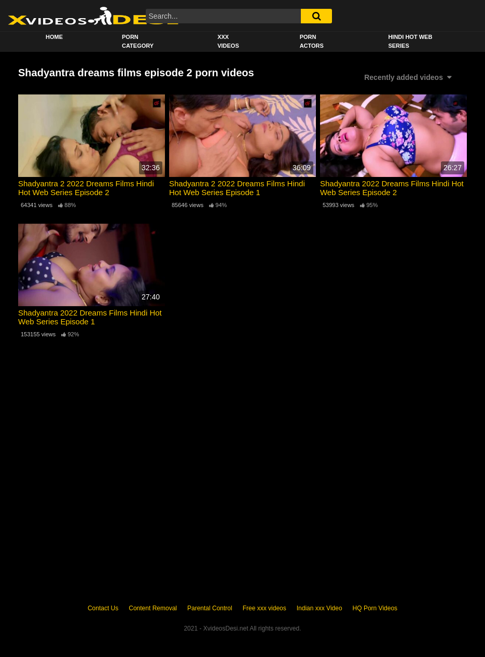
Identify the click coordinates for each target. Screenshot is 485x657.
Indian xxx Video (319, 608)
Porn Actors (312, 41)
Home (54, 37)
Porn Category (138, 41)
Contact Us (103, 608)
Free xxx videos (264, 608)
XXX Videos (228, 41)
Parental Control (209, 608)
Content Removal (153, 608)
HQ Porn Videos (375, 608)
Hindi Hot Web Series (410, 41)
